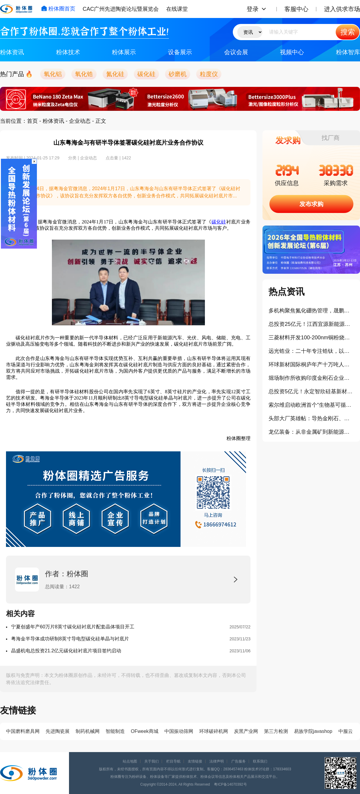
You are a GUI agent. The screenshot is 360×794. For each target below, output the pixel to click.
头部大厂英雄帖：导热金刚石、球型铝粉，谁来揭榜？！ (311, 418)
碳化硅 (146, 74)
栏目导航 (173, 761)
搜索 (347, 32)
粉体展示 (124, 52)
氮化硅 (115, 74)
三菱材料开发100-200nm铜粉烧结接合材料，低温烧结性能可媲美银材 (311, 338)
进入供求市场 (342, 9)
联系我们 (260, 761)
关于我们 (151, 761)
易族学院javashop (313, 731)
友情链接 (195, 761)
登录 (253, 9)
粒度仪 (209, 74)
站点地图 (130, 761)
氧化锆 (84, 74)
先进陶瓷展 (58, 731)
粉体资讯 (12, 52)
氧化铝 (53, 74)
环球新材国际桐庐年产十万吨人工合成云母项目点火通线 (311, 364)
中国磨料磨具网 (23, 731)
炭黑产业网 (246, 731)
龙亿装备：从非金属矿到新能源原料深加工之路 (311, 432)
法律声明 (216, 761)
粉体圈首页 (58, 9)
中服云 (345, 731)
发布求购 (311, 204)
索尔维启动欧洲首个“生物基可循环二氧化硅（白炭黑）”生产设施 (311, 405)
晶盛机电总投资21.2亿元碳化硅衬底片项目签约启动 (66, 650)
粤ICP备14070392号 (230, 784)
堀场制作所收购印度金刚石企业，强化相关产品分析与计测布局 (311, 378)
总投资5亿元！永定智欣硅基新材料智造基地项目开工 (311, 391)
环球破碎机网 (213, 731)
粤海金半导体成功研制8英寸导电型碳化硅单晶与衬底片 (70, 638)
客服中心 (296, 9)
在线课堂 (177, 9)
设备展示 (180, 52)
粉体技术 (68, 52)
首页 (32, 121)
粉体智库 (348, 52)
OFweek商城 (144, 731)
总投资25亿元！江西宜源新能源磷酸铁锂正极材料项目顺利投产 (311, 324)
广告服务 (238, 761)
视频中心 (292, 52)
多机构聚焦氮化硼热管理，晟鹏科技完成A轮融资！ (311, 311)
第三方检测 (276, 731)
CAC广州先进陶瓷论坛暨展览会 (120, 9)
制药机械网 (88, 731)
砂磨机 (178, 74)
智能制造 (115, 731)
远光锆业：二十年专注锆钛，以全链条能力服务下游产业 (311, 351)
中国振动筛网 (178, 731)
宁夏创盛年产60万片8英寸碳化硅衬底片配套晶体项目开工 (72, 626)
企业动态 (80, 121)
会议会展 (236, 52)
